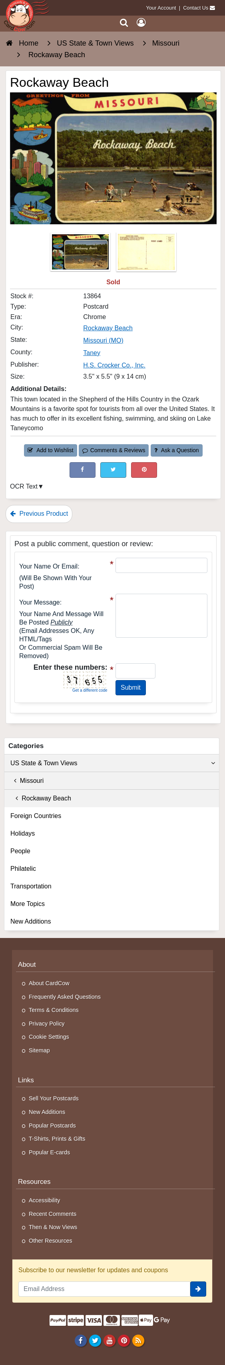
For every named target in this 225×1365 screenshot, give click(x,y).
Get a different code (90, 690)
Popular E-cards (49, 1152)
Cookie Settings (49, 1037)
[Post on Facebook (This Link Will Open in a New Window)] (83, 470)
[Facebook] (81, 1340)
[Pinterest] (124, 1340)
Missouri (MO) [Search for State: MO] (103, 340)
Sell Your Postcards (54, 1098)
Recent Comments (52, 1214)
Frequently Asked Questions (65, 997)
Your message (39, 602)
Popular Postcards (52, 1125)
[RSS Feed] (138, 1340)
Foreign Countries (35, 815)
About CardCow (49, 983)
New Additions (30, 921)
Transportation (31, 886)
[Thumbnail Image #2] (146, 254)
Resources (34, 1181)
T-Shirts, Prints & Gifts (57, 1139)
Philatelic (23, 868)
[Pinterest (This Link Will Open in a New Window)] (144, 470)
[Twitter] (95, 1340)
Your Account (161, 8)
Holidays (22, 833)
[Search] (124, 23)
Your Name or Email (48, 566)
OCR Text (24, 486)
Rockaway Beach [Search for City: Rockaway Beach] (108, 328)
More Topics (27, 903)
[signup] (198, 1289)
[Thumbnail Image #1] (81, 254)
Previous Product (39, 513)
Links (26, 1080)
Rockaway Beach (40, 798)
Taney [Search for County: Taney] (91, 352)
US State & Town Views (112, 763)
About (27, 964)
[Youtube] (109, 1340)
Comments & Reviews (113, 450)
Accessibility (44, 1200)
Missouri (27, 780)
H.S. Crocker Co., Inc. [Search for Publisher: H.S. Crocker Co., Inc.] (114, 365)
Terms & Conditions (54, 1010)
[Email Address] (104, 1289)
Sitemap (39, 1050)
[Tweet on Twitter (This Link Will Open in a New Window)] (113, 470)
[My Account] (141, 23)
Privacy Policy (47, 1023)
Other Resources (50, 1240)
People (20, 851)
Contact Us (195, 8)
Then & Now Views (53, 1227)
